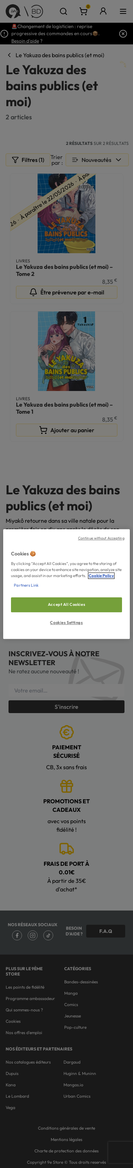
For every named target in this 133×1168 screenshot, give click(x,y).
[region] (66, 584)
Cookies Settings (66, 622)
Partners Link (26, 585)
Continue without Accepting (101, 538)
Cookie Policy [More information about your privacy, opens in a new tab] (101, 575)
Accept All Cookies (66, 604)
